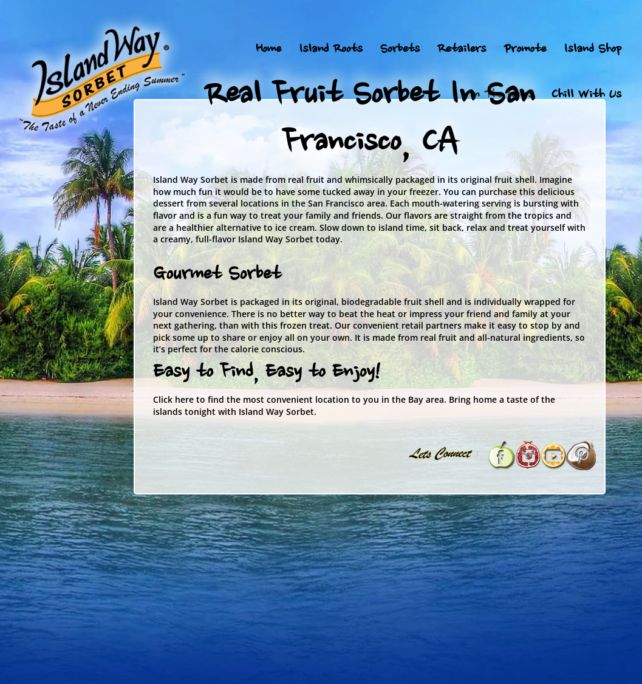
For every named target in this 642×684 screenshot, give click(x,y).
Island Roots (331, 50)
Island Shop (592, 50)
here (184, 399)
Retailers (461, 50)
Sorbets (400, 50)
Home (268, 50)
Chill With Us (586, 95)
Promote (525, 50)
